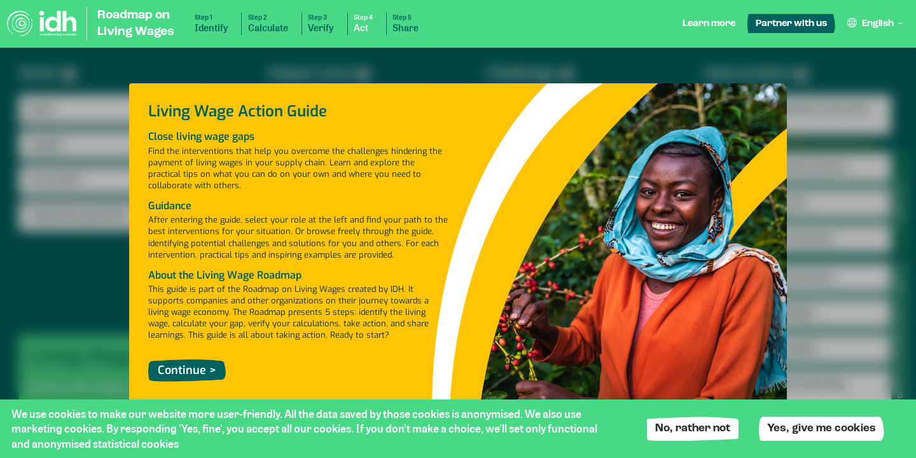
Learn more (709, 24)
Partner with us (791, 24)
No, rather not (692, 428)
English (878, 24)
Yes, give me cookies (821, 428)
